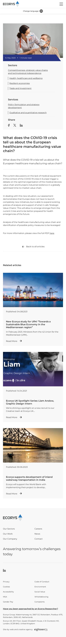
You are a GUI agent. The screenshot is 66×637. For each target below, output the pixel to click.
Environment (40, 587)
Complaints (39, 602)
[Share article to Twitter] (14, 126)
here (52, 233)
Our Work (8, 534)
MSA (5, 597)
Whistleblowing (41, 597)
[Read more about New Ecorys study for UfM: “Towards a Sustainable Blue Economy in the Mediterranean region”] (33, 309)
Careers (38, 529)
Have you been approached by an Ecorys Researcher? (30, 609)
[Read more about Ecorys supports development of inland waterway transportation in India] (33, 463)
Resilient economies (19, 83)
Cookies (6, 587)
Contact (38, 539)
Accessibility (8, 592)
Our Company (10, 539)
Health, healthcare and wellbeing (25, 78)
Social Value (39, 592)
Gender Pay (8, 602)
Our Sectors (9, 529)
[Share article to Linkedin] (21, 126)
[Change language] (33, 11)
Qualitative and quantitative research (28, 112)
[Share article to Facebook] (9, 126)
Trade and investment (20, 88)
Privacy (6, 582)
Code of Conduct (41, 582)
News (37, 534)
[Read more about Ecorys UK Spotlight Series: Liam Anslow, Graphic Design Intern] (33, 387)
